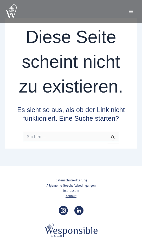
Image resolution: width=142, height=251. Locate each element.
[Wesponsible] (11, 11)
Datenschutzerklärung (71, 180)
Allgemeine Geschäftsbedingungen (71, 185)
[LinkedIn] (78, 210)
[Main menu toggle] (131, 11)
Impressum (71, 191)
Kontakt (71, 196)
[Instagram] (63, 210)
